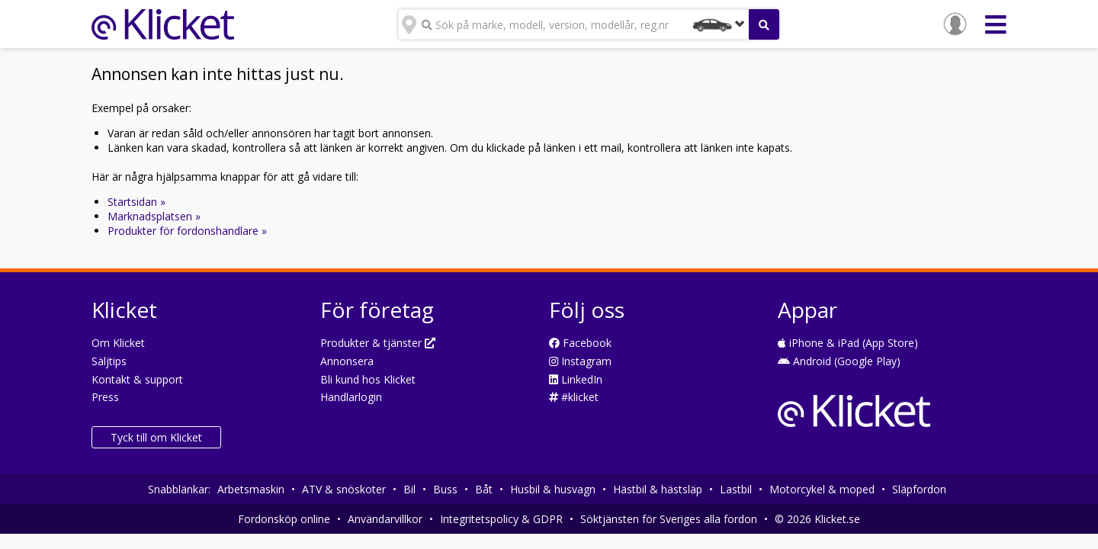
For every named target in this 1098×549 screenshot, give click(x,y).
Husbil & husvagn (553, 489)
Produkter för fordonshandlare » (187, 230)
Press (105, 397)
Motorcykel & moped (822, 489)
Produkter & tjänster (377, 343)
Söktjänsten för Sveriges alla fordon (668, 519)
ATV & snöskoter (344, 489)
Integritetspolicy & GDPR (501, 519)
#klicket (574, 397)
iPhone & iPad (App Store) (848, 343)
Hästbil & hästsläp (657, 489)
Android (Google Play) (839, 361)
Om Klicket (118, 343)
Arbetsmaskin (250, 489)
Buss (445, 489)
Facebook (580, 343)
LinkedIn (575, 379)
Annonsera (347, 361)
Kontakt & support (137, 379)
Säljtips (109, 361)
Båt (484, 489)
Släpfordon (919, 489)
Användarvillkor (385, 519)
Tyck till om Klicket (156, 437)
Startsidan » (136, 201)
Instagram (580, 361)
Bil (409, 489)
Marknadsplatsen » (154, 216)
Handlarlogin (351, 397)
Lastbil (736, 489)
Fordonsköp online (284, 519)
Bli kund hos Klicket (368, 379)
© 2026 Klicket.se (817, 519)
